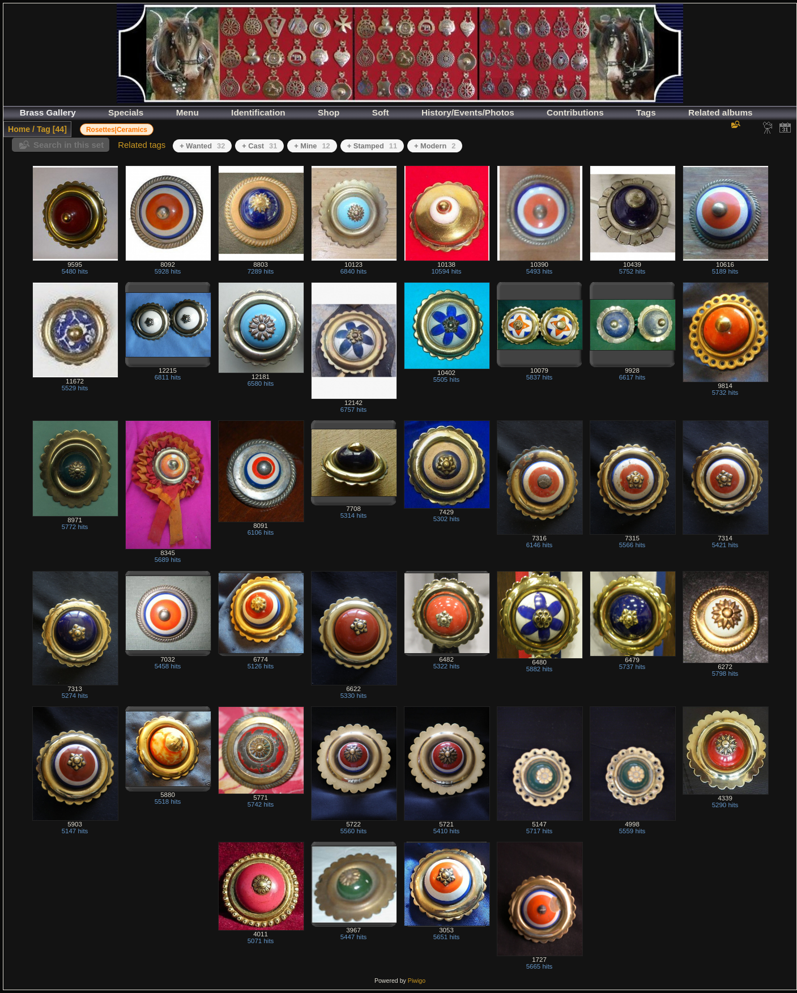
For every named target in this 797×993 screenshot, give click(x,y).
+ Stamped (372, 146)
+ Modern (434, 146)
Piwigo (416, 980)
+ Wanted (202, 146)
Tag (43, 129)
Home (19, 129)
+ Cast (259, 146)
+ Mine (312, 146)
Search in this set (68, 145)
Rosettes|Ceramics (116, 130)
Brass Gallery (48, 112)
